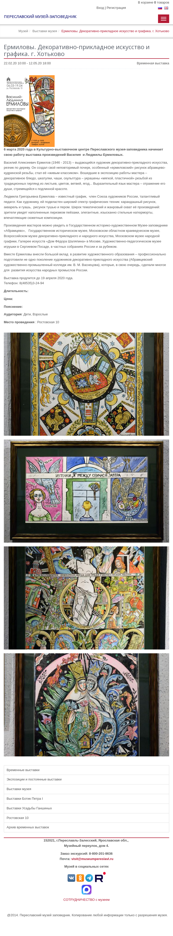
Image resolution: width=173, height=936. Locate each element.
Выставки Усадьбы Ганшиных (29, 808)
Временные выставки (23, 770)
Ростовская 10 (17, 818)
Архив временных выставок (28, 827)
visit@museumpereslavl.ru (92, 859)
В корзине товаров (153, 2)
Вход (100, 8)
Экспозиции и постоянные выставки (34, 779)
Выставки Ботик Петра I (25, 798)
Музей (23, 31)
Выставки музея (45, 31)
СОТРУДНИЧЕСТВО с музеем (87, 900)
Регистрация (116, 8)
